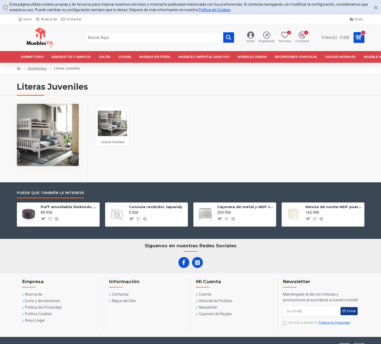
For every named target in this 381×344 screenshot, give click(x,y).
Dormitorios (37, 68)
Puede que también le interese (50, 192)
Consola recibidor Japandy (155, 207)
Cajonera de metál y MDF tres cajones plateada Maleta (245, 207)
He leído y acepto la (317, 323)
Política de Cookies (215, 10)
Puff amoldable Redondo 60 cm (69, 207)
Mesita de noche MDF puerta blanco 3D (334, 207)
